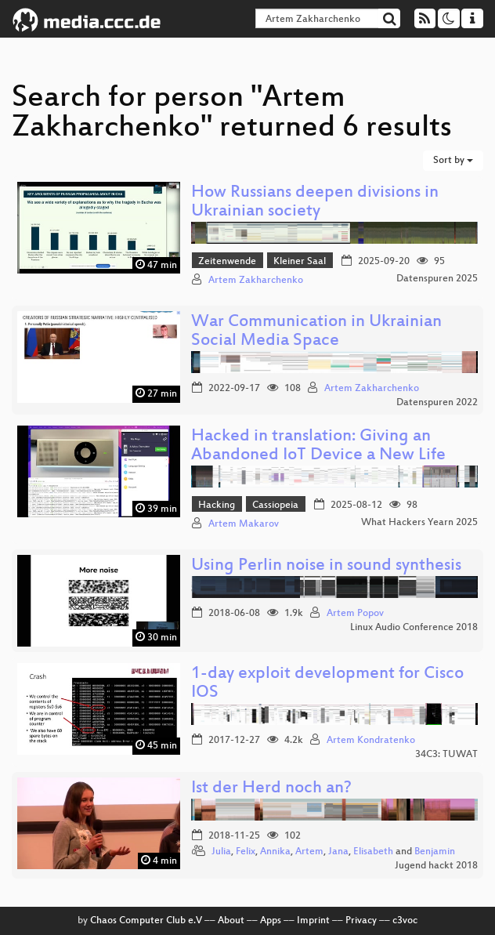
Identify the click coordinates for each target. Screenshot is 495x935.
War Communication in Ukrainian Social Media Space (316, 332)
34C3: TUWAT (446, 754)
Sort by (453, 160)
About (231, 920)
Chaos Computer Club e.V (146, 920)
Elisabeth (373, 851)
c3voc (404, 920)
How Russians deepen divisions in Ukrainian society (315, 202)
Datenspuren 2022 (437, 402)
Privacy (361, 920)
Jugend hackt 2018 (436, 866)
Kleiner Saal (299, 261)
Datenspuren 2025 (437, 279)
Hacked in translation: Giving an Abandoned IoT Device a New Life (318, 446)
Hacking (216, 505)
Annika (275, 851)
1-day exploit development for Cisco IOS (327, 684)
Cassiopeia (275, 505)
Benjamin (434, 851)
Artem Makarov (243, 524)
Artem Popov (355, 613)
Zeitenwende (227, 261)
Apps (270, 920)
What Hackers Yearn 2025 (419, 522)
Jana (338, 851)
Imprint (313, 920)
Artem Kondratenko (371, 740)
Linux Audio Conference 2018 (414, 627)
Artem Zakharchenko (255, 280)
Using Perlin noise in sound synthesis (326, 566)
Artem (309, 851)
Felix (245, 851)
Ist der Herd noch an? (271, 789)
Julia (221, 851)
